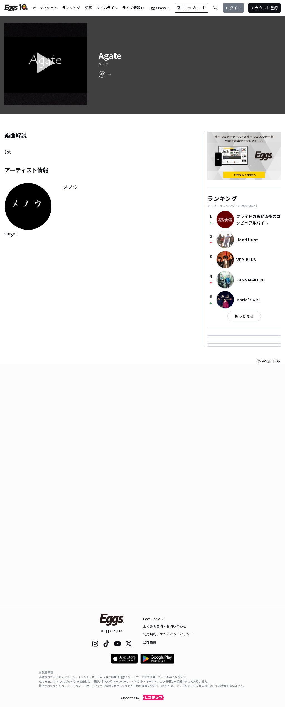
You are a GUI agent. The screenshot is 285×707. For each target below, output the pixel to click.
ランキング (71, 7)
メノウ (104, 64)
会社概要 (149, 642)
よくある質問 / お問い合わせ (165, 626)
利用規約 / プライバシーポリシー (168, 634)
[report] (109, 74)
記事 (88, 7)
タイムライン (107, 7)
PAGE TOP (268, 603)
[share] (102, 74)
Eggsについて (153, 618)
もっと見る (244, 316)
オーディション (45, 7)
